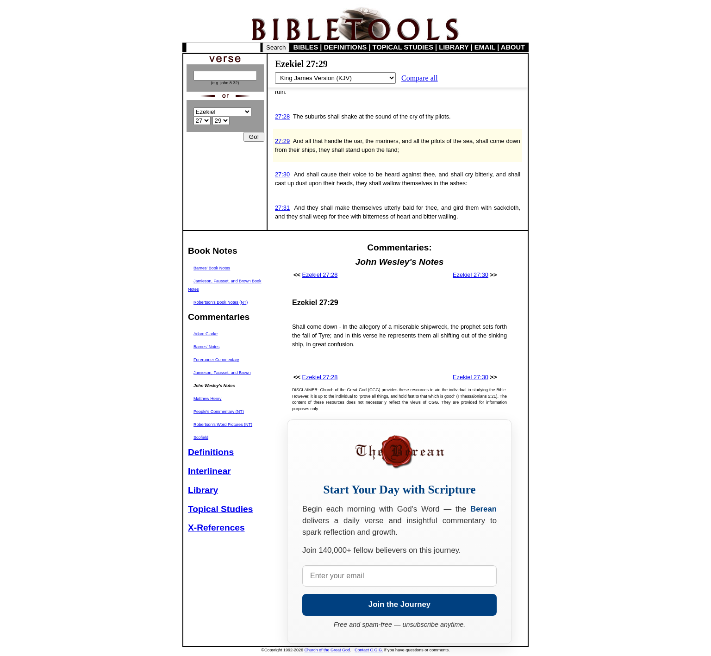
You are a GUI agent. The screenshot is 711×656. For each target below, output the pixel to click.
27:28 (282, 116)
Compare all (419, 78)
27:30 (282, 174)
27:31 (282, 207)
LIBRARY (453, 47)
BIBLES (305, 47)
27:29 (282, 140)
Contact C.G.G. (369, 650)
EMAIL (484, 47)
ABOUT (513, 47)
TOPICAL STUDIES (403, 47)
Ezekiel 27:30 (470, 274)
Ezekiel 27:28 (320, 274)
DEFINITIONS (345, 47)
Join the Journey (399, 604)
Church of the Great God (327, 650)
